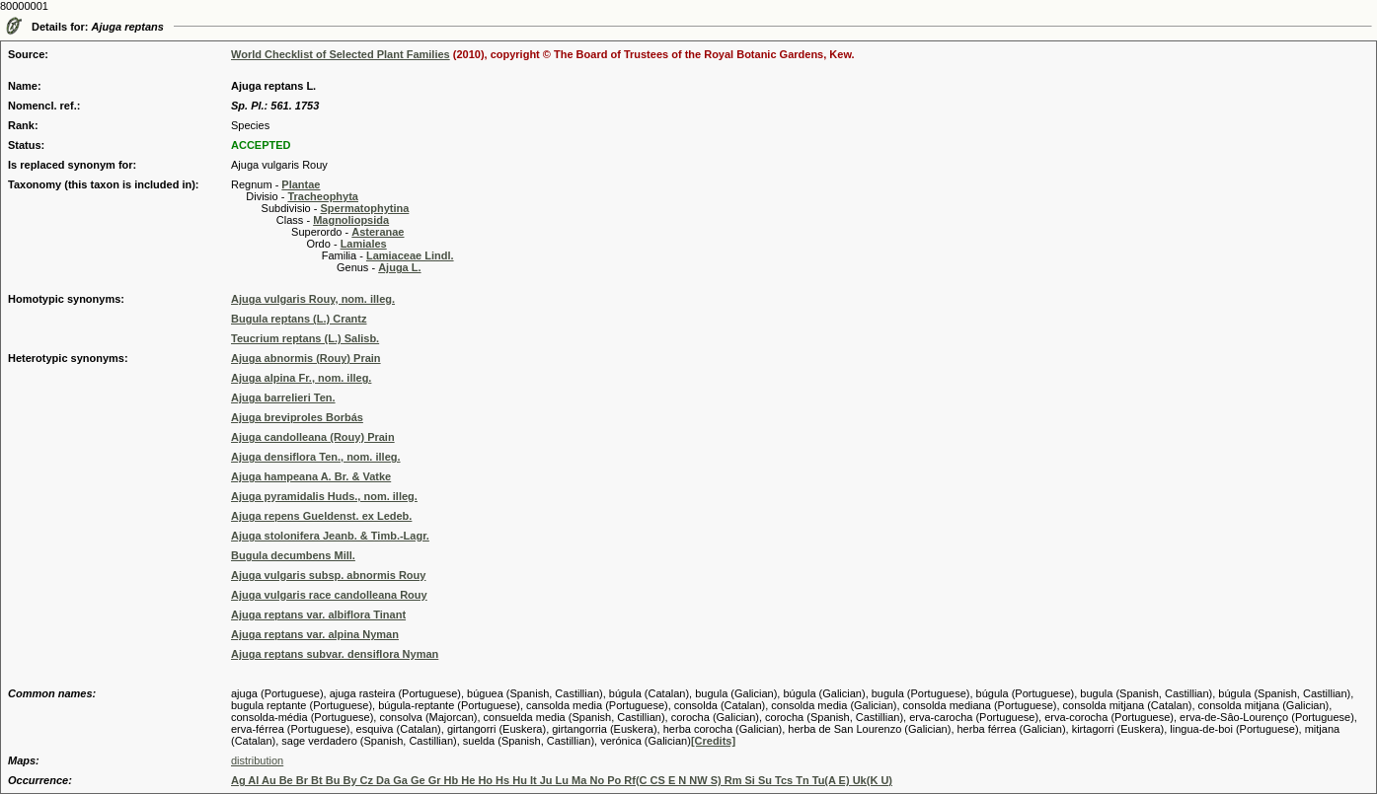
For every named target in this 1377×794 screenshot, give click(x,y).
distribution (257, 760)
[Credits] (713, 741)
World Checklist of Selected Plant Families (340, 54)
